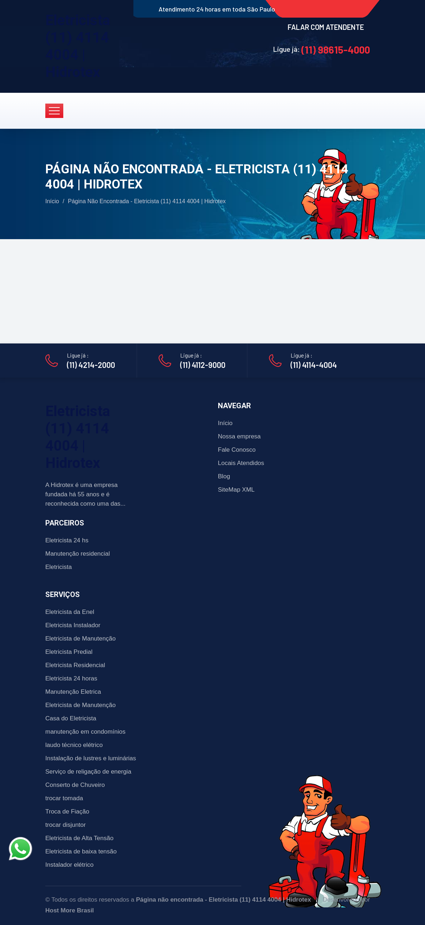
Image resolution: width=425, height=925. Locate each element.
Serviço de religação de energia (88, 771)
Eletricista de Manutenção (80, 638)
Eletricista (58, 567)
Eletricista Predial (68, 651)
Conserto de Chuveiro (75, 785)
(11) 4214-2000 (91, 364)
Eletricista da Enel (69, 612)
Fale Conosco (237, 449)
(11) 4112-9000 (202, 364)
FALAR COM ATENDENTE (326, 27)
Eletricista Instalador (72, 625)
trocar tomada (64, 798)
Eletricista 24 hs (66, 540)
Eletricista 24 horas (71, 678)
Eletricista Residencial (75, 665)
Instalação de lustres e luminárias (90, 758)
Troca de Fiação (67, 811)
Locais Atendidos (241, 463)
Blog (224, 476)
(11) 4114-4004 (314, 364)
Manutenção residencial (77, 553)
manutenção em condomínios (85, 731)
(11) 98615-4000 (335, 50)
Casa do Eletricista (70, 718)
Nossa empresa (239, 436)
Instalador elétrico (69, 864)
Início (52, 201)
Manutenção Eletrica (73, 691)
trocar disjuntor (65, 824)
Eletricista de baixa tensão (80, 851)
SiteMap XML (236, 489)
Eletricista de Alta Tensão (79, 838)
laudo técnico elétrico (74, 745)
